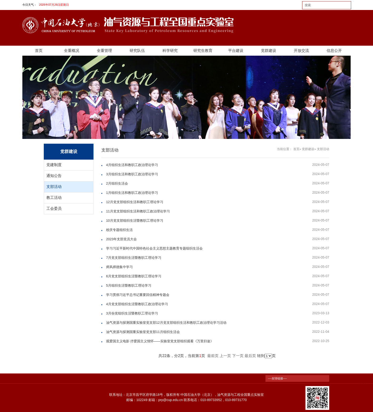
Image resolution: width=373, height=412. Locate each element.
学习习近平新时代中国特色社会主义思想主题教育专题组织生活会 (154, 248)
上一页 (225, 356)
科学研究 (170, 51)
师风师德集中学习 (119, 267)
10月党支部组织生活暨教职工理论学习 (134, 220)
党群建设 (268, 51)
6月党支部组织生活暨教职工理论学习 (133, 276)
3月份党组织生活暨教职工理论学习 (132, 313)
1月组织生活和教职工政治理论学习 (132, 193)
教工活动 (54, 198)
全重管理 (104, 51)
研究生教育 (202, 51)
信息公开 (334, 51)
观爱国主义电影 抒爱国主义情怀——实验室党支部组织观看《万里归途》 (160, 341)
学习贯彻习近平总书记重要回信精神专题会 (137, 295)
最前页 (213, 356)
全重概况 (71, 51)
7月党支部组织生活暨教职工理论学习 (133, 258)
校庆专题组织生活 (119, 230)
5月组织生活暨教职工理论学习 (128, 285)
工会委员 (54, 208)
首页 (39, 51)
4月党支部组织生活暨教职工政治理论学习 (137, 304)
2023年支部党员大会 (121, 239)
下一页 (238, 356)
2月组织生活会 (117, 183)
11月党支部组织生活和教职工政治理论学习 (138, 211)
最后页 (250, 356)
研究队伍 (137, 51)
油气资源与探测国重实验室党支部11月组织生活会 (143, 332)
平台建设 (235, 51)
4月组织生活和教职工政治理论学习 (132, 165)
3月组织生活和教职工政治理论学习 (132, 174)
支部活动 (54, 187)
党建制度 (54, 165)
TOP (362, 381)
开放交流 (301, 51)
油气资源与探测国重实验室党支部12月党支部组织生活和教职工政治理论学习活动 (166, 322)
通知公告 (54, 176)
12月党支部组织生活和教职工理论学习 (134, 202)
